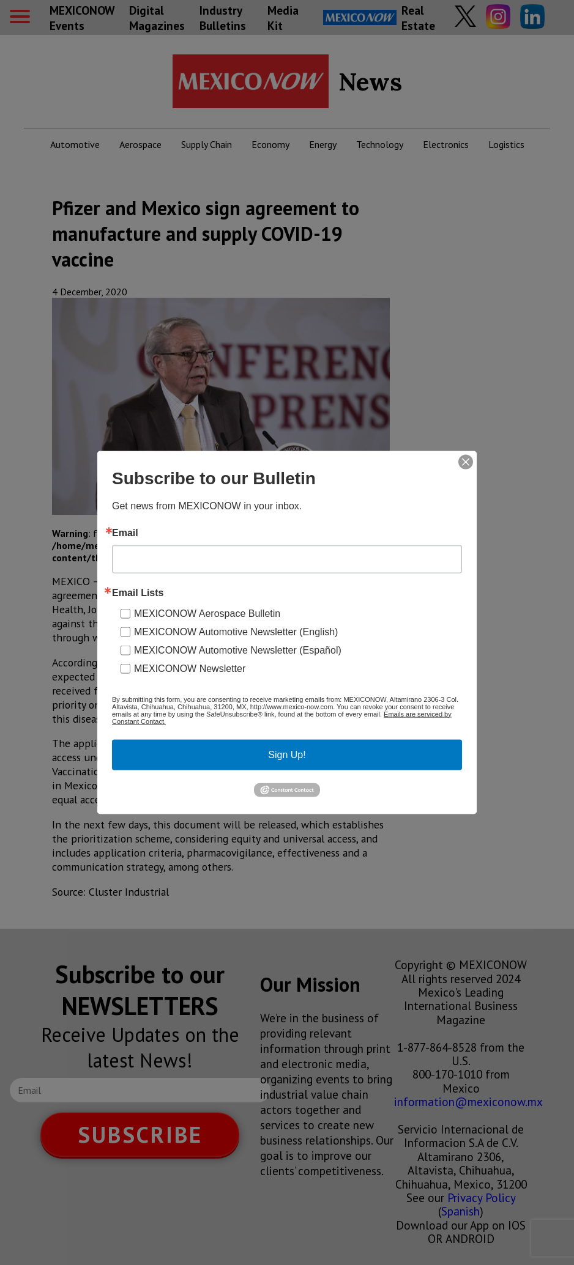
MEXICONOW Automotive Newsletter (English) (236, 631)
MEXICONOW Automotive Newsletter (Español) (237, 649)
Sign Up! (286, 754)
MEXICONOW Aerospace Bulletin (207, 613)
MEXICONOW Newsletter (189, 668)
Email (125, 532)
